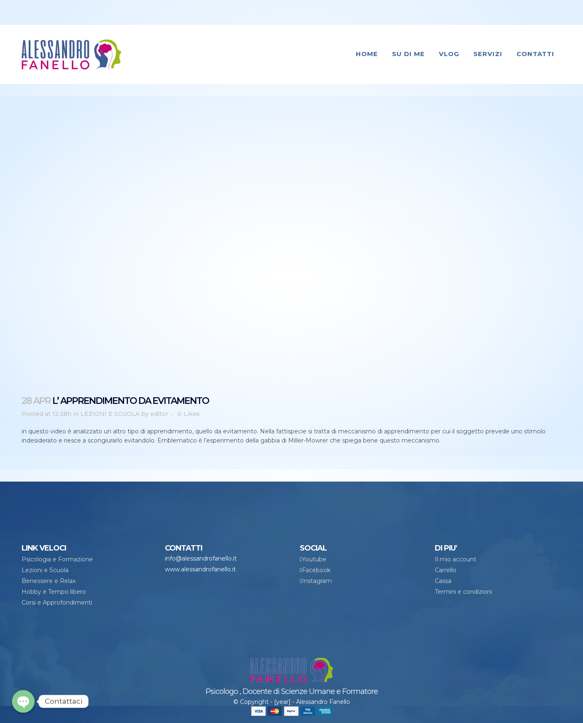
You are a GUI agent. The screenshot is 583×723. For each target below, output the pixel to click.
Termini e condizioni (463, 591)
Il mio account (455, 559)
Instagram (317, 581)
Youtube (314, 559)
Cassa (443, 581)
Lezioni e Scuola (45, 570)
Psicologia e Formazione (57, 559)
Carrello (445, 570)
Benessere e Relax (49, 581)
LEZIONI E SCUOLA (110, 414)
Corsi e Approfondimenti (57, 602)
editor (159, 414)
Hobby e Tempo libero (54, 591)
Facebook (316, 570)
